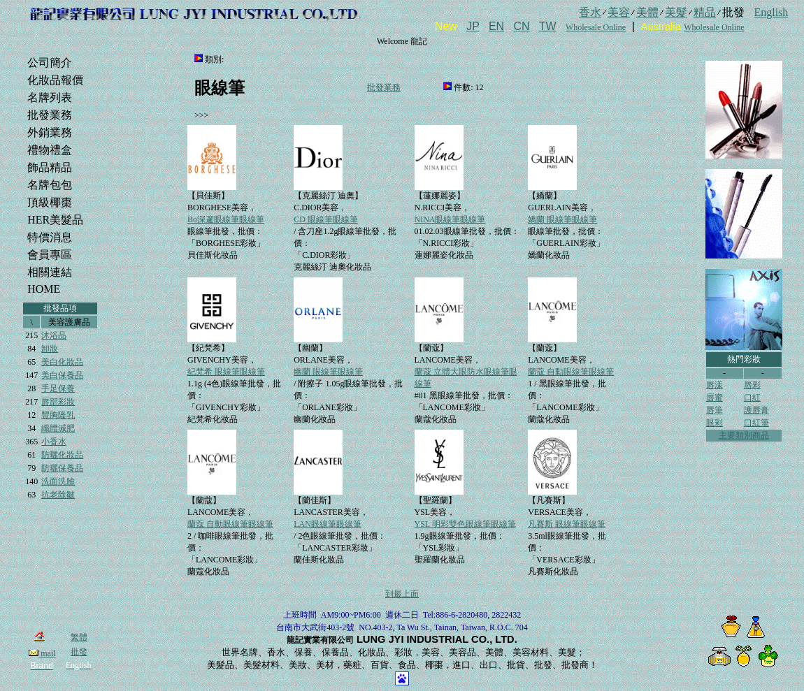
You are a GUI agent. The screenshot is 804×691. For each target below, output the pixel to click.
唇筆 (714, 410)
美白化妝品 (62, 362)
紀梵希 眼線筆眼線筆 (226, 372)
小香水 (53, 441)
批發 (79, 652)
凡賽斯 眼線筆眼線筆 (566, 524)
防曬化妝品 (62, 455)
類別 (213, 59)
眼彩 (714, 423)
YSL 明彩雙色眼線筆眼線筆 (465, 524)
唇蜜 (714, 397)
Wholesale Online (596, 27)
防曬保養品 (62, 468)
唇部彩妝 (58, 402)
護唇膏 (756, 410)
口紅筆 (756, 423)
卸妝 (49, 349)
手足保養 (58, 388)
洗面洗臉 (58, 481)
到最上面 (402, 594)
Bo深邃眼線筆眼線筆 (225, 219)
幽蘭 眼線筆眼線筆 (328, 372)
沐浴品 (53, 335)
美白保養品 (62, 375)
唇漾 (714, 385)
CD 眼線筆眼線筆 (326, 219)
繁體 (79, 637)
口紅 (752, 397)
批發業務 (384, 87)
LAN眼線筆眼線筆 (327, 524)
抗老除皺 (58, 495)
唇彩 (752, 385)
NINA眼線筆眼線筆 (450, 219)
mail (42, 653)
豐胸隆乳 (58, 415)
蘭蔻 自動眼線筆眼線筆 (571, 372)
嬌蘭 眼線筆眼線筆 (562, 219)
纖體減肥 (58, 428)
